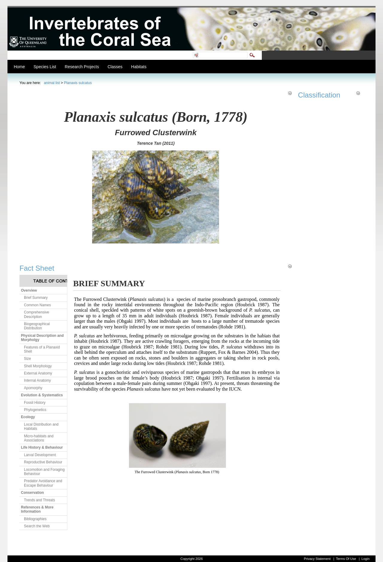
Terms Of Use (346, 559)
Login (365, 559)
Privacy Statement (317, 559)
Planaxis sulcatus (78, 83)
